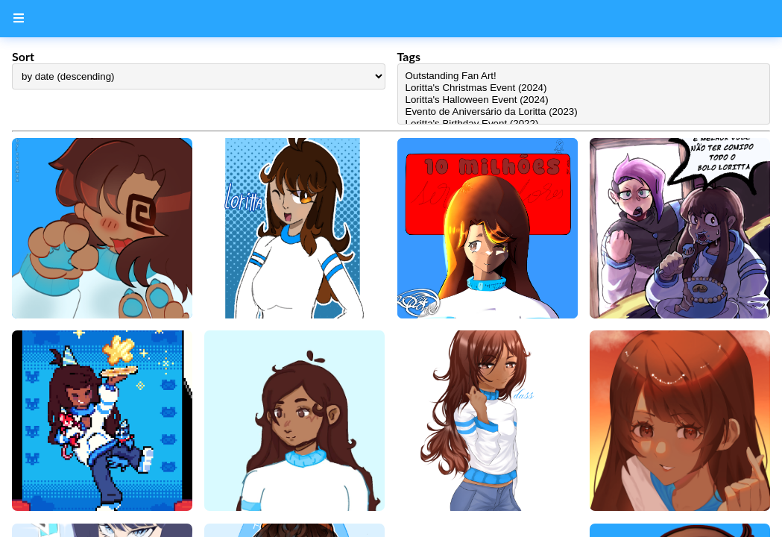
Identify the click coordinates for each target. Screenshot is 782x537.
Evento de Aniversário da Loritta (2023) (584, 112)
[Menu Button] (18, 18)
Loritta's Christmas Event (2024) (584, 88)
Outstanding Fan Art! (584, 76)
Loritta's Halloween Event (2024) (584, 100)
